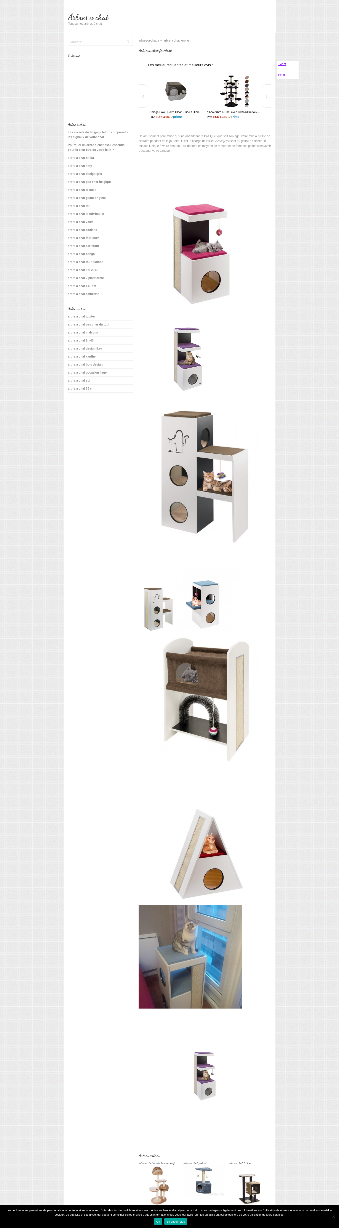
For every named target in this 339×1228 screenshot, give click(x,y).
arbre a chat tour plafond (86, 262)
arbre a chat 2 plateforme (86, 278)
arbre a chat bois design (85, 364)
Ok (158, 1221)
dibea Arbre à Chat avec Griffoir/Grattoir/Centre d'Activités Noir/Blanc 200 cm (233, 112)
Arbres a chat (88, 17)
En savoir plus (175, 1221)
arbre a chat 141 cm (82, 286)
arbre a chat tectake (82, 190)
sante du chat (77, 402)
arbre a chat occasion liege (87, 372)
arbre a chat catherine (83, 294)
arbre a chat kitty (80, 166)
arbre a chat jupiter (81, 316)
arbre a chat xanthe (82, 356)
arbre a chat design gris (85, 174)
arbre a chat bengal (82, 254)
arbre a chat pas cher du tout (88, 324)
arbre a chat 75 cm (81, 388)
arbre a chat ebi (79, 380)
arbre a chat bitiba (81, 158)
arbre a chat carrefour (83, 246)
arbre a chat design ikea (85, 348)
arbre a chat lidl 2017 (83, 270)
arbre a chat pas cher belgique (90, 182)
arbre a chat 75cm (81, 222)
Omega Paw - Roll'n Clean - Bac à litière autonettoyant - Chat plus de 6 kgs (176, 112)
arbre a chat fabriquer (83, 238)
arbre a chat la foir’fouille (86, 214)
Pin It (281, 75)
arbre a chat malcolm (83, 332)
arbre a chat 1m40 (81, 340)
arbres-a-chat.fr (149, 40)
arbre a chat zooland (82, 230)
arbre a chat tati (79, 206)
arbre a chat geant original (87, 198)
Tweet (282, 64)
